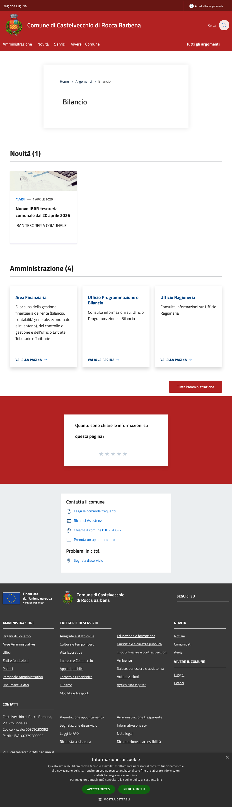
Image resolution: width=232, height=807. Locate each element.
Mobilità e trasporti (74, 693)
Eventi (179, 683)
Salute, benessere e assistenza (140, 668)
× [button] (227, 757)
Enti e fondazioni (16, 660)
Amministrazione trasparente (139, 717)
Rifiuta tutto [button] (134, 789)
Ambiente (124, 660)
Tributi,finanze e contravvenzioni (142, 652)
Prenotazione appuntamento (82, 717)
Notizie (179, 636)
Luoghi (179, 674)
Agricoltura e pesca (131, 684)
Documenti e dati (16, 685)
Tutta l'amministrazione (195, 387)
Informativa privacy (132, 725)
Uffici (7, 652)
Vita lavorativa (71, 652)
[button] (116, 799)
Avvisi (20, 199)
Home (64, 81)
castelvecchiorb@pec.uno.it (32, 752)
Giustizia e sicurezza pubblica (139, 644)
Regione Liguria (15, 6)
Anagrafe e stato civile (77, 636)
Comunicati (182, 644)
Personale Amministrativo (23, 676)
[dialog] (116, 780)
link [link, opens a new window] (159, 780)
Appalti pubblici (71, 668)
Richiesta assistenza (75, 741)
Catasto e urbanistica (76, 676)
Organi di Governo (17, 636)
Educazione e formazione (136, 635)
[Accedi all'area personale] (206, 6)
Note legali (125, 733)
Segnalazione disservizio (78, 725)
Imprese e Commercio (76, 660)
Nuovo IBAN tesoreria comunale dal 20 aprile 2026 (43, 212)
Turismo (66, 685)
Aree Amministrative (19, 644)
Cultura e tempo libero (77, 644)
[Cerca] (223, 25)
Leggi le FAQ (69, 733)
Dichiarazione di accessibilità (139, 741)
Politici (8, 668)
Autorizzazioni (128, 676)
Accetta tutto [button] (98, 789)
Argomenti (83, 81)
